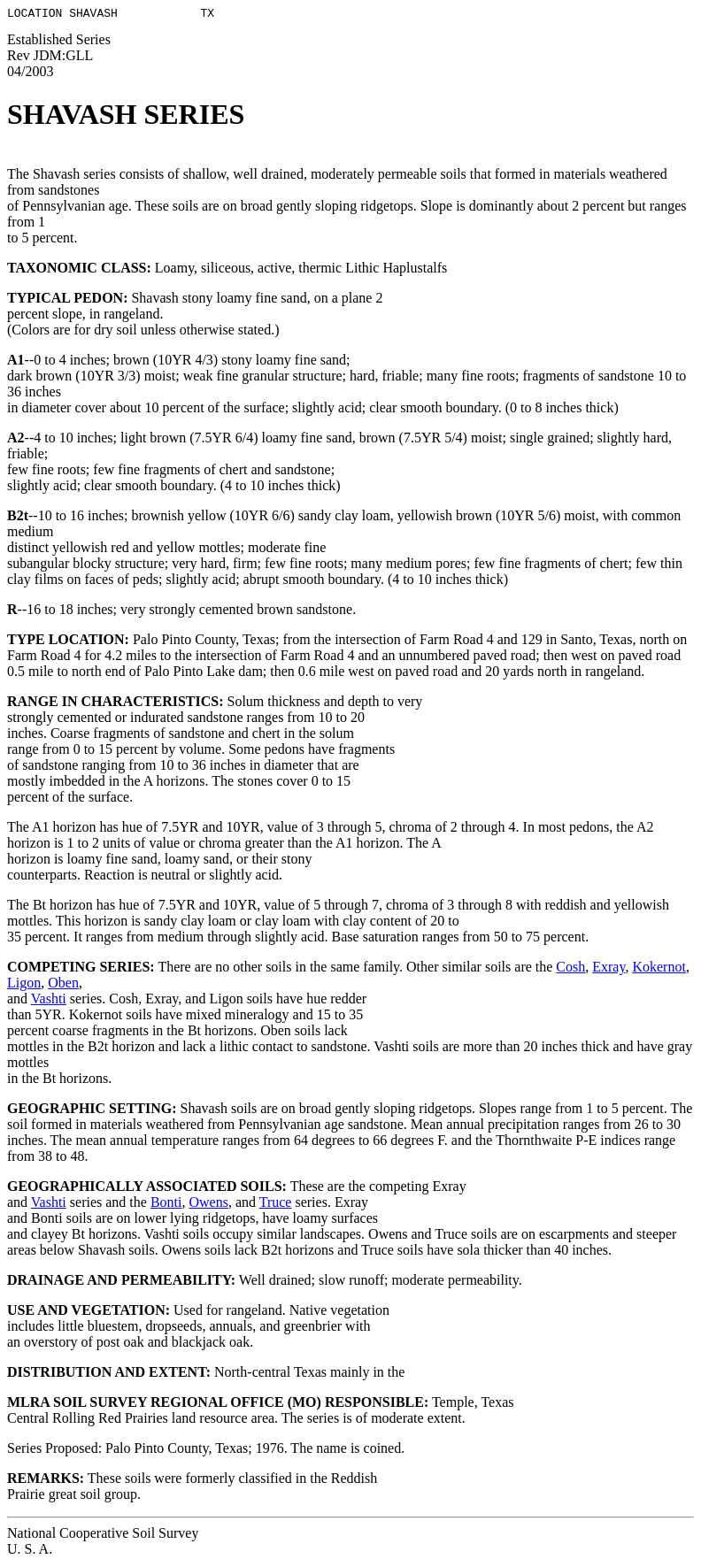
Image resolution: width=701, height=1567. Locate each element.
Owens (208, 1204)
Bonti (166, 1204)
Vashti (48, 1001)
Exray (608, 969)
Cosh (570, 969)
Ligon (24, 985)
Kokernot (658, 969)
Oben (63, 985)
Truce (275, 1204)
